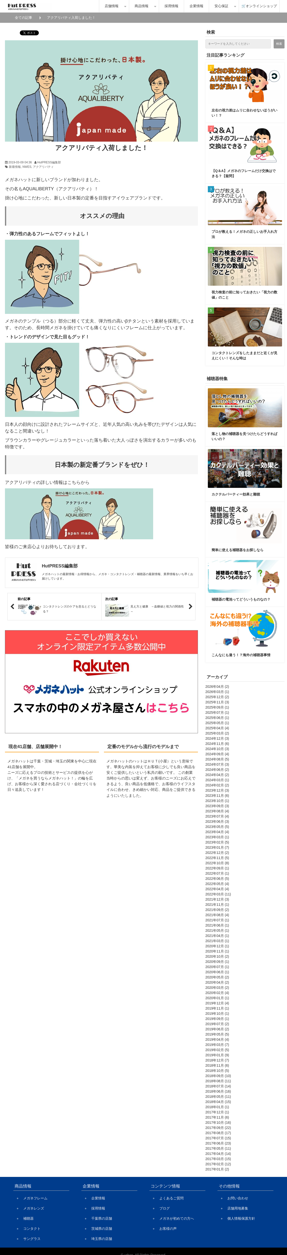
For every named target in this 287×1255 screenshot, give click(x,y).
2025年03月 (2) (217, 733)
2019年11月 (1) (217, 1008)
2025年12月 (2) (217, 697)
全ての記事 (23, 18)
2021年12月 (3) (217, 899)
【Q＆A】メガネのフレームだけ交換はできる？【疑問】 (244, 173)
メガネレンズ (33, 1208)
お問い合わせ (237, 1198)
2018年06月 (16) (218, 1091)
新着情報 (15, 167)
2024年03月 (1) (217, 780)
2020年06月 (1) (217, 972)
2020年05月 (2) (217, 977)
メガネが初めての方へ (176, 1218)
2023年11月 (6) (217, 796)
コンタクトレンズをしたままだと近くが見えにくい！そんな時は (244, 355)
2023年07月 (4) (217, 816)
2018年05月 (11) (218, 1097)
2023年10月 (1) (217, 801)
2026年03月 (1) (217, 692)
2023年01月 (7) (217, 847)
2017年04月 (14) (218, 1154)
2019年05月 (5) (217, 1034)
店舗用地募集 (237, 1208)
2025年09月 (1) (217, 707)
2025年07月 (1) (217, 712)
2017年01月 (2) (217, 1169)
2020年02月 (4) (217, 993)
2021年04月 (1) (217, 936)
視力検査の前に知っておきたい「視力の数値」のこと (244, 294)
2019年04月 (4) (217, 1039)
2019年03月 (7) (217, 1045)
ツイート (27, 30)
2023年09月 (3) (217, 806)
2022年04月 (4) (217, 889)
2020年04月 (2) (217, 982)
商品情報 (141, 6)
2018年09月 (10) (218, 1076)
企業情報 (196, 6)
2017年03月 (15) (218, 1159)
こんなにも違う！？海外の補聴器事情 (241, 655)
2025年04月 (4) (217, 728)
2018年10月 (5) (217, 1071)
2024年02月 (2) (217, 785)
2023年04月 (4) (217, 832)
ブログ (164, 1208)
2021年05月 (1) (217, 930)
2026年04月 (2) (217, 687)
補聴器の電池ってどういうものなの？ (241, 599)
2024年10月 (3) (217, 749)
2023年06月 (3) (217, 821)
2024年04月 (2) (217, 775)
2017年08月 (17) (218, 1133)
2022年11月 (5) (217, 858)
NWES (27, 167)
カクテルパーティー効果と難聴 (236, 494)
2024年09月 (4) (217, 754)
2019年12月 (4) (217, 1003)
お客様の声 (168, 1229)
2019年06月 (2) (217, 1029)
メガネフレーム (35, 1198)
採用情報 (171, 6)
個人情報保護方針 (241, 1218)
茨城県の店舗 (101, 1229)
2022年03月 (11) (218, 894)
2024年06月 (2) (217, 770)
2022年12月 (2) (217, 853)
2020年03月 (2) (217, 988)
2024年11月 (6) (217, 744)
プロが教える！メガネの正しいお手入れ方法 (244, 234)
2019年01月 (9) (217, 1055)
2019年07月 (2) (217, 1024)
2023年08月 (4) (217, 811)
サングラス (32, 1239)
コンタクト (32, 1229)
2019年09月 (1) (217, 1019)
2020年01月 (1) (217, 998)
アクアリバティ (43, 167)
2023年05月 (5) (217, 827)
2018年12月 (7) (217, 1060)
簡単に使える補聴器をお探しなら (237, 550)
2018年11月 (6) (217, 1065)
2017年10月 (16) (218, 1123)
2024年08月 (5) (217, 759)
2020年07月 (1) (217, 967)
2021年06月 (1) (217, 925)
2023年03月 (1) (217, 837)
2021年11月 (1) (217, 905)
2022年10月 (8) (217, 863)
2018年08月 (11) (218, 1081)
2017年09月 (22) (218, 1128)
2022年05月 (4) (217, 884)
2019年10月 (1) (217, 1014)
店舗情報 (112, 6)
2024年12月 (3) (217, 738)
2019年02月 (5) (217, 1050)
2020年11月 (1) (217, 951)
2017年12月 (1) (217, 1112)
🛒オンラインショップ (259, 6)
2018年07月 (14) (218, 1086)
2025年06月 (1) (217, 718)
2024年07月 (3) (217, 764)
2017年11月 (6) (217, 1117)
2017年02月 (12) (218, 1164)
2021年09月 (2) (217, 910)
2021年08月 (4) (217, 915)
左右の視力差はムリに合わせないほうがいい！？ (244, 112)
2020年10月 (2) (217, 956)
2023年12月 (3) (217, 790)
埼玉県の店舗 (101, 1239)
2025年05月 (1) (217, 723)
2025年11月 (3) (217, 702)
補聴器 (28, 1218)
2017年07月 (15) (218, 1138)
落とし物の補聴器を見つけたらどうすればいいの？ (244, 436)
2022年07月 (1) (217, 873)
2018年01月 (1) (217, 1107)
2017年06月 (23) (218, 1143)
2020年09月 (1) (217, 962)
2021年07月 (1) (217, 920)
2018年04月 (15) (218, 1102)
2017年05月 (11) (218, 1148)
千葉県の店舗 (101, 1218)
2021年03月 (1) (217, 941)
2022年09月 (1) (217, 868)
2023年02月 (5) (217, 842)
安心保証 (221, 6)
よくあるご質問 (171, 1198)
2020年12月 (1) (217, 946)
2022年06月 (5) (217, 879)
